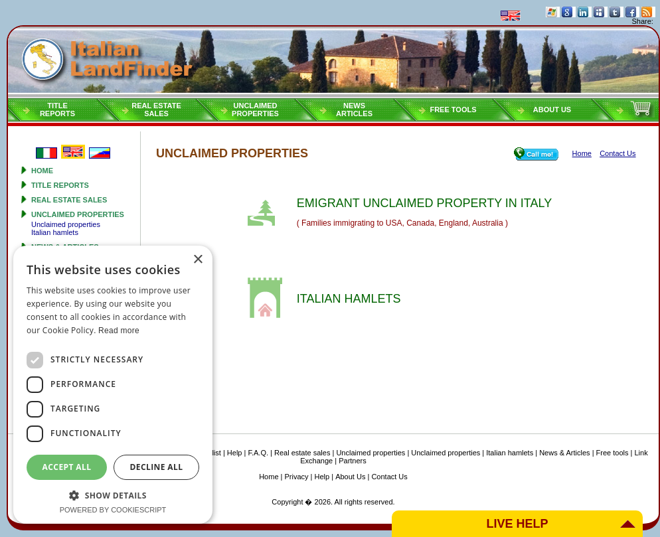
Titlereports (57, 109)
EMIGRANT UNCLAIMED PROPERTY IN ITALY (424, 203)
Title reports (60, 185)
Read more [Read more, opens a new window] (118, 330)
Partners (353, 461)
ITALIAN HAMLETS (349, 298)
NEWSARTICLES (354, 109)
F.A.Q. (258, 453)
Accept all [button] (67, 467)
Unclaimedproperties (255, 109)
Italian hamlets (54, 232)
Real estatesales (156, 109)
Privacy (297, 477)
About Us (552, 110)
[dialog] (112, 385)
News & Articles (564, 453)
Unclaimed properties (77, 214)
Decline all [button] (156, 467)
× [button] (198, 260)
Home (42, 171)
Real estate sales (69, 200)
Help (234, 453)
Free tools (453, 110)
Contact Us (389, 477)
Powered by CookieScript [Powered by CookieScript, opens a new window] (113, 510)
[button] (113, 495)
